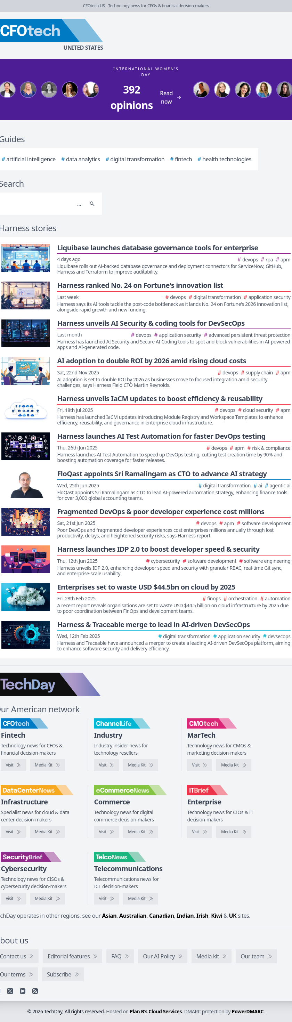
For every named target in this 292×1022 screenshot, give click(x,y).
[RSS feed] (35, 991)
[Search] (92, 203)
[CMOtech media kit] (233, 765)
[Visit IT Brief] (199, 832)
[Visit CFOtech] (13, 765)
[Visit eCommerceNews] (106, 832)
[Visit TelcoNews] (106, 899)
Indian (185, 915)
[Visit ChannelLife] (106, 765)
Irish (202, 915)
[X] (10, 991)
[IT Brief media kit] (233, 832)
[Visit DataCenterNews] (13, 832)
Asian (109, 915)
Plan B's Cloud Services (156, 1011)
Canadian (161, 915)
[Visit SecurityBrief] (13, 899)
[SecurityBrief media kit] (47, 899)
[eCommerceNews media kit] (140, 832)
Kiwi (216, 915)
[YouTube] (22, 991)
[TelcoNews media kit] (140, 899)
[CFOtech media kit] (47, 765)
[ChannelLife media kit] (140, 765)
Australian (132, 915)
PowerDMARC (248, 1011)
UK (232, 915)
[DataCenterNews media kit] (47, 832)
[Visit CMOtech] (199, 765)
